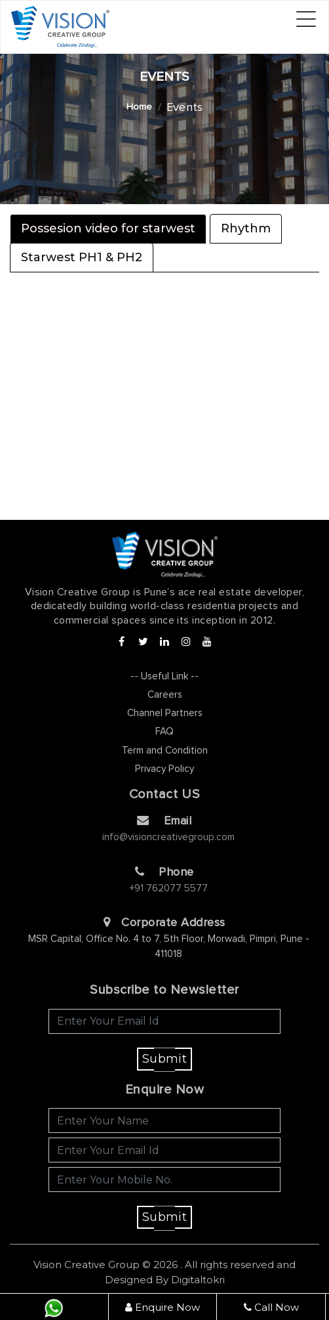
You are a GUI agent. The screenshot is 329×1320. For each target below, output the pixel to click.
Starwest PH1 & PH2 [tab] (81, 257)
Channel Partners (165, 713)
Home (139, 107)
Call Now (271, 1307)
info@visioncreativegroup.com (168, 837)
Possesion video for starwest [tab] (108, 228)
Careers (164, 695)
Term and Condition (165, 751)
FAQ (164, 731)
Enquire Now (162, 1307)
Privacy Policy (164, 769)
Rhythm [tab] (246, 228)
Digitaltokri (198, 1279)
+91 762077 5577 (169, 888)
